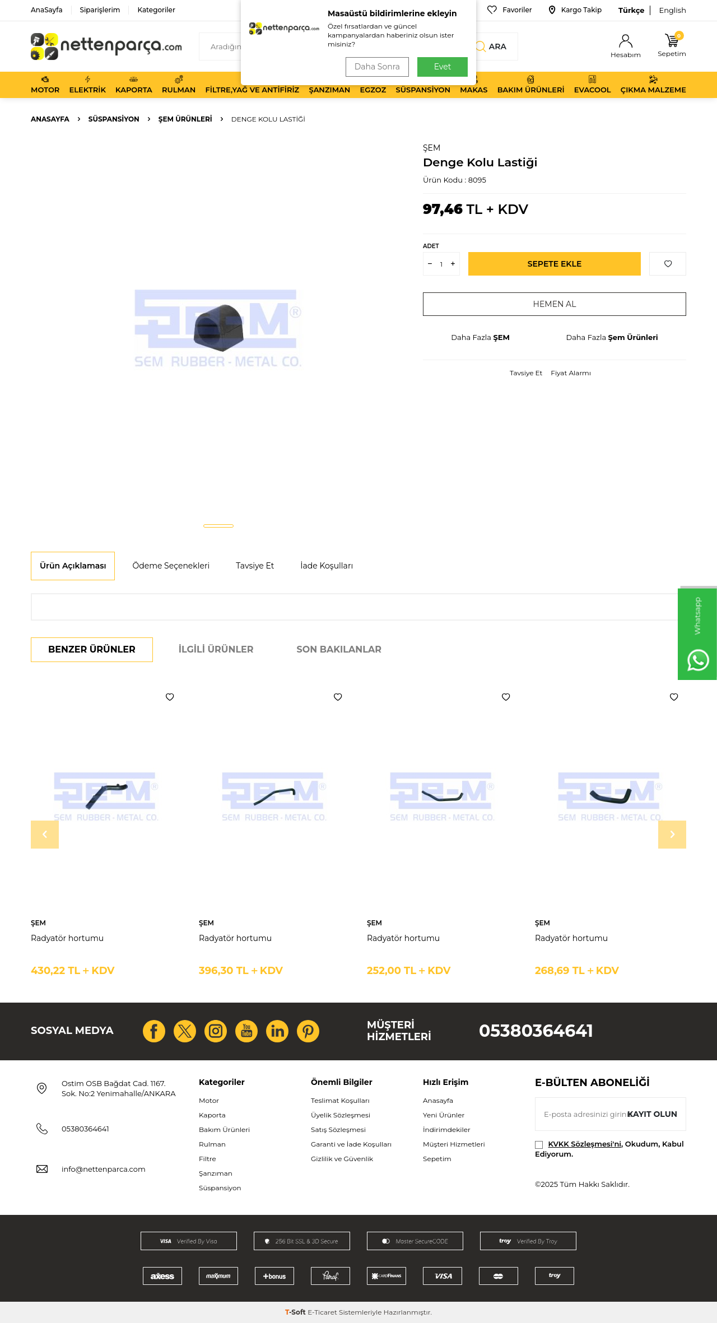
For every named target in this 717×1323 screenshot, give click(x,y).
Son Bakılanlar (339, 649)
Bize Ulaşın (444, 10)
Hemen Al (554, 304)
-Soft (296, 1312)
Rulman (178, 84)
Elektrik (87, 84)
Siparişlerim (100, 10)
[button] (218, 526)
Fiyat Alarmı (571, 373)
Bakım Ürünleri (531, 84)
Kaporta (133, 84)
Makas (473, 84)
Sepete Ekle (555, 264)
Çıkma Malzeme (653, 84)
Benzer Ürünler (92, 649)
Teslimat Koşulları (340, 1100)
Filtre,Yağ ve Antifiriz (252, 84)
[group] (218, 328)
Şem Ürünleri (185, 119)
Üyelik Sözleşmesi (340, 1115)
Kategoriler (156, 10)
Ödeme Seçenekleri (170, 566)
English (672, 10)
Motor (45, 84)
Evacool (592, 84)
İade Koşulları (326, 566)
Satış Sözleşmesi (338, 1129)
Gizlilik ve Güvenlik (342, 1158)
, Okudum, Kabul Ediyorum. (609, 1148)
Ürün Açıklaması (73, 566)
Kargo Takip (575, 10)
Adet (431, 246)
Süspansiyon (423, 84)
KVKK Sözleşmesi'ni (584, 1143)
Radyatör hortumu (67, 938)
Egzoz (373, 84)
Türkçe (631, 10)
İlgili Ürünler (216, 649)
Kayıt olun (652, 1114)
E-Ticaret (322, 1312)
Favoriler (509, 10)
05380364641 (536, 1031)
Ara (490, 46)
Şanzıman (329, 84)
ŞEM (431, 148)
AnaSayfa (47, 10)
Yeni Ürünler (443, 1115)
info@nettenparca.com (104, 1168)
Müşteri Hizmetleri (454, 1144)
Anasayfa (50, 119)
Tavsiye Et (526, 373)
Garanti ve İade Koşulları (351, 1144)
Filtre (207, 1158)
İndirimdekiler (447, 1129)
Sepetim (437, 1158)
